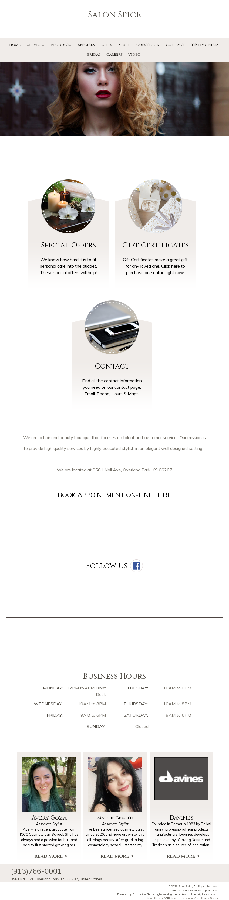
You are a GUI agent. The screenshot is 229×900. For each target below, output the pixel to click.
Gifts (107, 45)
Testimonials (205, 45)
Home (15, 45)
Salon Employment (182, 897)
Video (134, 54)
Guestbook (147, 45)
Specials (86, 45)
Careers (114, 54)
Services (35, 45)
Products (61, 45)
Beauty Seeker (209, 897)
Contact (175, 45)
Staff (124, 45)
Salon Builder (155, 897)
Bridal (94, 54)
